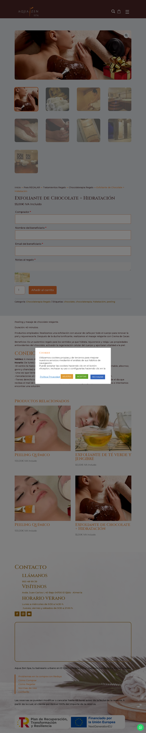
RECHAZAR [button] (97, 377)
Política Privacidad (50, 376)
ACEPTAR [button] (81, 376)
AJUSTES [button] (67, 376)
